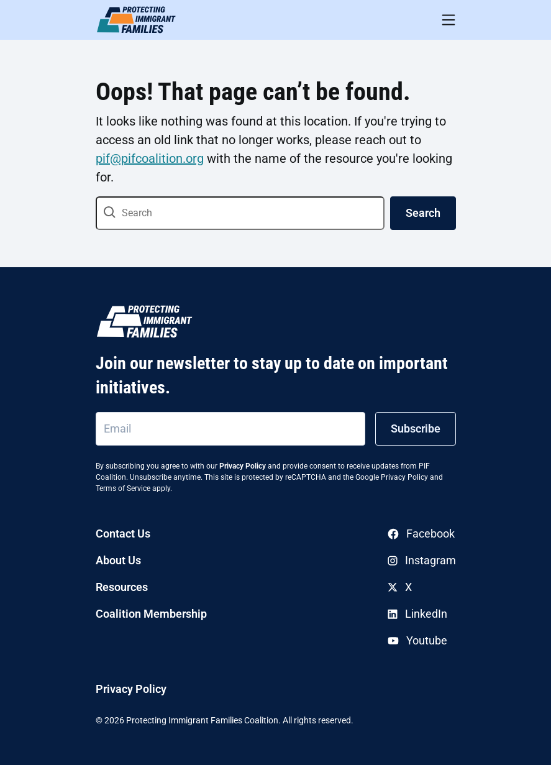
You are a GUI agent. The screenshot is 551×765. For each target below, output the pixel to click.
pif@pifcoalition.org (150, 158)
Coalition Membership (151, 613)
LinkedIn (417, 613)
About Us (118, 560)
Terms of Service (123, 488)
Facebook (421, 533)
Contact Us (123, 533)
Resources (122, 586)
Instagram (422, 560)
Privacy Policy (242, 466)
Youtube (417, 640)
